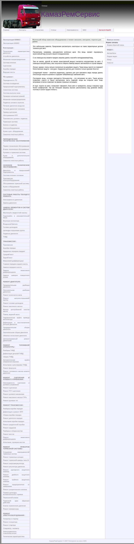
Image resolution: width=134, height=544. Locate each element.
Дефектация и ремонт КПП (13, 412)
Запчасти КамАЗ (105, 30)
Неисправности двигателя (12, 200)
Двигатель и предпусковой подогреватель (16, 171)
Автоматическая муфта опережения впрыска (16, 361)
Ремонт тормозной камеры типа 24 (16, 460)
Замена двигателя (9, 203)
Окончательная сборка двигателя (15, 332)
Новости (110, 63)
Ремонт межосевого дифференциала (16, 438)
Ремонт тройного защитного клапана (16, 480)
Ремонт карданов (9, 428)
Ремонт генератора (10, 522)
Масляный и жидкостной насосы (15, 213)
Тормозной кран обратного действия (16, 501)
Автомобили (111, 53)
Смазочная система (10, 90)
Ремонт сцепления (10, 388)
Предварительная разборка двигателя (16, 286)
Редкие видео (112, 56)
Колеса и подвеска (10, 125)
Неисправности (72, 30)
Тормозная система (10, 122)
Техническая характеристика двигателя (16, 52)
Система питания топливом (13, 175)
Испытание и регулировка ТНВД (15, 365)
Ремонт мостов (8, 434)
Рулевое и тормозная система (14, 152)
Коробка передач (9, 69)
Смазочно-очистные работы (13, 134)
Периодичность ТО (10, 80)
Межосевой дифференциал (13, 261)
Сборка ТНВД (8, 357)
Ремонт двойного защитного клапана (16, 475)
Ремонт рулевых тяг (10, 400)
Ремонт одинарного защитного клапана (16, 470)
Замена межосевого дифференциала (16, 271)
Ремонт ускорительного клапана (15, 489)
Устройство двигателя (11, 56)
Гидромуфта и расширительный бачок (16, 217)
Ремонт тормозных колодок (13, 457)
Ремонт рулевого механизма (13, 394)
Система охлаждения (11, 83)
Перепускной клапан (10, 497)
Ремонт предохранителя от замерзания (16, 485)
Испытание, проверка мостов (14, 442)
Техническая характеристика (13, 536)
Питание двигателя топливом (14, 109)
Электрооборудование (11, 128)
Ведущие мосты (9, 72)
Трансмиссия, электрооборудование (11, 179)
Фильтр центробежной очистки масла (16, 310)
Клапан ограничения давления (14, 506)
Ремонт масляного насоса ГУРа (14, 397)
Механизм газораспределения (14, 59)
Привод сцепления (10, 112)
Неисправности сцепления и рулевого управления (16, 383)
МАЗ (84, 30)
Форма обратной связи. (115, 45)
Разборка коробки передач (13, 409)
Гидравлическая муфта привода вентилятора (16, 318)
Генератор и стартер (10, 519)
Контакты (22, 30)
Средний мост (8, 254)
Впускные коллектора (11, 221)
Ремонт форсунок (9, 368)
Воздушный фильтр (10, 224)
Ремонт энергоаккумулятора (13, 463)
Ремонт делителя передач (12, 418)
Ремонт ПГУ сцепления (11, 391)
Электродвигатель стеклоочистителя (9, 532)
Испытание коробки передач (13, 421)
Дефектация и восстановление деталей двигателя (16, 323)
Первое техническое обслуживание (16, 146)
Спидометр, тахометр (11, 528)
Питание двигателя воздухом (13, 106)
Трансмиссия (8, 245)
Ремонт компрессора (11, 509)
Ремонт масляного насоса (12, 306)
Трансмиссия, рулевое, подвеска (15, 118)
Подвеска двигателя (10, 233)
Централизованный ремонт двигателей (16, 339)
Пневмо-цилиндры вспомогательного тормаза (13, 493)
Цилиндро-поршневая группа (14, 230)
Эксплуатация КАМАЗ (11, 43)
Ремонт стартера (9, 525)
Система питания (9, 62)
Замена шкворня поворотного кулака (16, 276)
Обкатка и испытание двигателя (15, 335)
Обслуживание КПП (10, 115)
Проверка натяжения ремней (13, 96)
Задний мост (7, 258)
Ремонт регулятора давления (14, 466)
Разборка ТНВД (9, 350)
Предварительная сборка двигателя (16, 328)
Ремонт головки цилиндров (13, 303)
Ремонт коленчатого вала (12, 295)
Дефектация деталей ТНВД (13, 353)
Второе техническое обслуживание (16, 149)
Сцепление (7, 66)
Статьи (53, 30)
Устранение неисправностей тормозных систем (16, 453)
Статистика (39, 30)
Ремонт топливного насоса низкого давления (16, 372)
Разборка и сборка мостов (12, 431)
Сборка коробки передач (12, 415)
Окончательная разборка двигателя (16, 291)
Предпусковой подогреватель (14, 87)
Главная (6, 30)
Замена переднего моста (12, 267)
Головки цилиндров (10, 227)
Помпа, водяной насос (11, 314)
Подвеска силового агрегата (13, 102)
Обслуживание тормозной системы (16, 183)
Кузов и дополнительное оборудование (16, 156)
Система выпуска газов (11, 93)
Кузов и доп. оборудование (13, 131)
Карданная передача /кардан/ (14, 251)
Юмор (109, 59)
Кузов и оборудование (11, 187)
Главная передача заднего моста (15, 264)
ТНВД (5, 237)
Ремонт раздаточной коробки (14, 424)
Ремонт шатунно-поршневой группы (16, 299)
